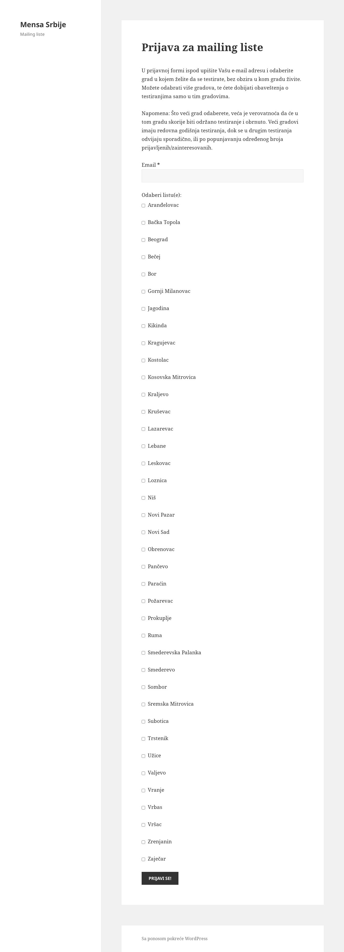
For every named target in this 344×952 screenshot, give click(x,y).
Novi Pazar (158, 514)
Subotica (155, 720)
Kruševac (156, 411)
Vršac (152, 824)
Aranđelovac (160, 204)
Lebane (154, 445)
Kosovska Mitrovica (169, 377)
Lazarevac (157, 428)
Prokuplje (156, 617)
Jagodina (155, 308)
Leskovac (156, 463)
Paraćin (154, 583)
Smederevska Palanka (171, 652)
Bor (149, 273)
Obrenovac (158, 549)
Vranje (153, 789)
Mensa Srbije (43, 24)
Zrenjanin (157, 841)
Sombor (154, 686)
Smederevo (158, 669)
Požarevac (157, 600)
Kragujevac (158, 342)
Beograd (155, 239)
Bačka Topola (161, 222)
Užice (151, 755)
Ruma (152, 635)
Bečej (151, 256)
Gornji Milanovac (166, 290)
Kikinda (154, 325)
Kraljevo (155, 394)
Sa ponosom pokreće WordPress (174, 939)
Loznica (154, 480)
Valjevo (154, 772)
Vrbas (152, 807)
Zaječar (154, 858)
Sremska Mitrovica (168, 703)
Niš (149, 497)
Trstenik (155, 738)
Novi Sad (156, 531)
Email (151, 164)
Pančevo (155, 566)
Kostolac (155, 359)
